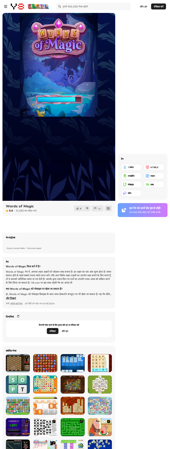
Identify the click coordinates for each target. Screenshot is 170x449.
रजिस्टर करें (158, 6)
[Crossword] (45, 427)
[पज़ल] (154, 176)
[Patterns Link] (18, 406)
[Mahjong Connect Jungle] (73, 384)
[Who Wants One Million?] (18, 427)
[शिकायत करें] (97, 208)
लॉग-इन (143, 6)
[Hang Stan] (100, 427)
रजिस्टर (52, 331)
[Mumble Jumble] (45, 406)
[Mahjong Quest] (100, 384)
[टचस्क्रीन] (131, 176)
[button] (11, 298)
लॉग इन (65, 331)
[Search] (59, 6)
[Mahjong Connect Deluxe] (73, 406)
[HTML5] (154, 167)
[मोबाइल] (131, 184)
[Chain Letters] (18, 363)
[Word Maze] (73, 427)
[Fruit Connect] (100, 406)
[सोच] (131, 193)
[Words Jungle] (73, 363)
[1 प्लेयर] (131, 167)
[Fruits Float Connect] (45, 384)
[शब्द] (154, 184)
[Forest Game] (45, 363)
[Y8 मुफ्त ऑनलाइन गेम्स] (17, 6)
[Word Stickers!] (100, 363)
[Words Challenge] (18, 384)
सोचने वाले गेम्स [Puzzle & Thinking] (16, 303)
